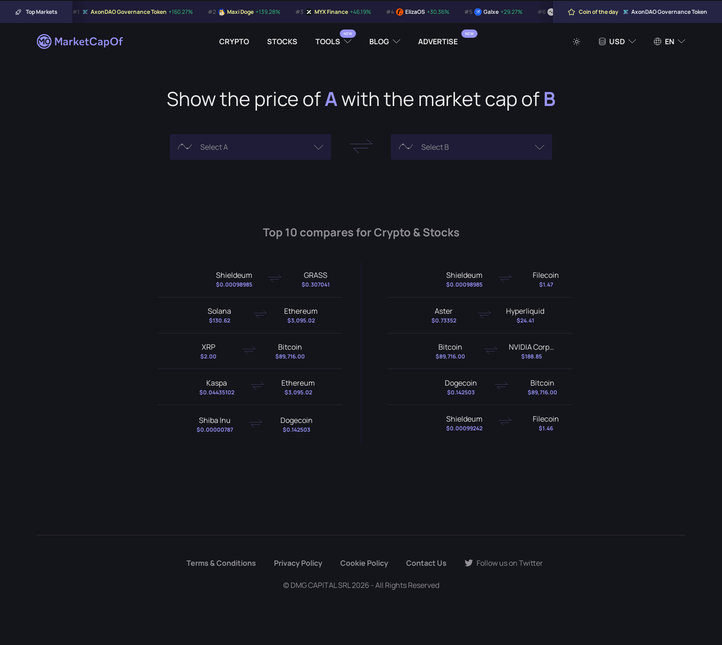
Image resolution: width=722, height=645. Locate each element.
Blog (379, 41)
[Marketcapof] (80, 41)
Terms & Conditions (221, 563)
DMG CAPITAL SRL (320, 585)
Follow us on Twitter (504, 563)
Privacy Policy (298, 563)
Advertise (438, 41)
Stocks (282, 41)
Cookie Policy (364, 563)
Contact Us (426, 563)
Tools (327, 41)
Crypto (234, 41)
